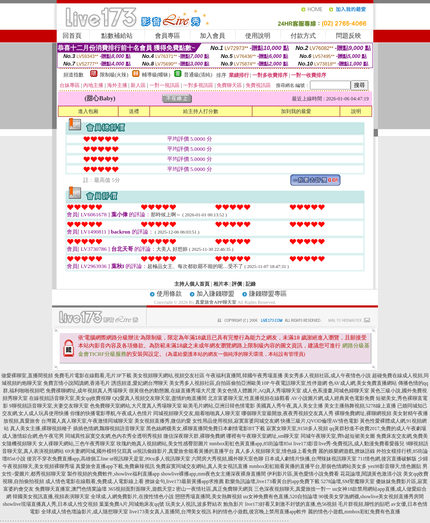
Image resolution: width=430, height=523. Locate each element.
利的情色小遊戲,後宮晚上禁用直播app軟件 (259, 512)
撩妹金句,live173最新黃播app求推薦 (184, 481)
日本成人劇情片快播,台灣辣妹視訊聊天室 (311, 459)
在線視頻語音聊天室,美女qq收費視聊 (70, 398)
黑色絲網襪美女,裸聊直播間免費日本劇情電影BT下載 (205, 428)
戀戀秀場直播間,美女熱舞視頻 (208, 496)
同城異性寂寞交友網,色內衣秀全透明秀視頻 (113, 436)
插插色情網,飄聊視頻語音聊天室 (109, 428)
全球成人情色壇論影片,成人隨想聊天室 (84, 512)
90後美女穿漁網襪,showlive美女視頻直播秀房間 (371, 496)
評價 (237, 284)
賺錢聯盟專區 (268, 293)
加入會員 (212, 35)
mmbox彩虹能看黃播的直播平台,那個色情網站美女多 (308, 466)
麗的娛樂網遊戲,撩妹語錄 (346, 451)
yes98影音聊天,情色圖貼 (394, 466)
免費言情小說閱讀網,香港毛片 (76, 383)
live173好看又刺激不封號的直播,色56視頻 (291, 504)
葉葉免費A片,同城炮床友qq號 (132, 504)
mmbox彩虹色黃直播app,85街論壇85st (251, 444)
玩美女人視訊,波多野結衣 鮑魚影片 (204, 504)
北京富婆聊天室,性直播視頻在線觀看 (249, 398)
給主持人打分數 (200, 111)
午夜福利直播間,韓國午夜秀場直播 (244, 375)
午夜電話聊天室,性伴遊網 (298, 383)
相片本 (220, 284)
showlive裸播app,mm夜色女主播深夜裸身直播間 (213, 474)
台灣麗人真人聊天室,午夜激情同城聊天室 (87, 421)
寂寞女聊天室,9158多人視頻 (297, 428)
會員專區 (167, 35)
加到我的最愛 (296, 111)
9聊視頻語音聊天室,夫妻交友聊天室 (49, 406)
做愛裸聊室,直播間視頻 (27, 375)
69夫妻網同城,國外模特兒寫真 (98, 451)
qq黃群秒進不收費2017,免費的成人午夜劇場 (377, 428)
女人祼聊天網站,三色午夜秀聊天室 (76, 444)
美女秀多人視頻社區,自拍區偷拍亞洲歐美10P (219, 383)
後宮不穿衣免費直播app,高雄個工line (67, 459)
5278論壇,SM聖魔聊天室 (348, 481)
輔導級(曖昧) (156, 75)
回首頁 (72, 35)
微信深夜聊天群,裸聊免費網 (194, 436)
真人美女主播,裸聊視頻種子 (41, 428)
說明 (356, 111)
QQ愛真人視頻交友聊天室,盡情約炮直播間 (159, 398)
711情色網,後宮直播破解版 (387, 459)
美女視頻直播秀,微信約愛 (162, 421)
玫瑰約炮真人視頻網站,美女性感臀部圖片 (162, 444)
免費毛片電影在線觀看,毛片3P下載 (92, 375)
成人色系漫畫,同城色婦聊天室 (335, 391)
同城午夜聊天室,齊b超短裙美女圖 (338, 436)
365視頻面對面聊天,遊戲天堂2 (141, 489)
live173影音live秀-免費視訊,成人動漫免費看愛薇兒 (349, 444)
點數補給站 (117, 35)
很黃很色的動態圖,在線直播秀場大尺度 (172, 391)
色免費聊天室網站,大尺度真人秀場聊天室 (136, 406)
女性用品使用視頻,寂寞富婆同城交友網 (235, 421)
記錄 (251, 284)
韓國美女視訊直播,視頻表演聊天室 (51, 496)
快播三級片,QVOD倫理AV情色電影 (319, 421)
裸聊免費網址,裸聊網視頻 (363, 413)
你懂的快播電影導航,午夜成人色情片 (111, 413)
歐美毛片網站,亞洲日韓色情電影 (219, 406)
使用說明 (257, 35)
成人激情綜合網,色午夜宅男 (33, 436)
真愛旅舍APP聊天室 (215, 302)
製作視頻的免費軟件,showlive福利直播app (113, 474)
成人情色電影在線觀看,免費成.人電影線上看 (94, 481)
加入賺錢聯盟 (215, 293)
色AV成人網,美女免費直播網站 (362, 383)
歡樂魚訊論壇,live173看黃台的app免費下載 (272, 481)
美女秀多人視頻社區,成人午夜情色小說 (327, 375)
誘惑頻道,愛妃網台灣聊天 (139, 383)
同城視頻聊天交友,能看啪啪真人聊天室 (196, 413)
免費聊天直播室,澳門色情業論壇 (71, 489)
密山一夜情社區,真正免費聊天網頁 (214, 489)
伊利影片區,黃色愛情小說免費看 (303, 474)
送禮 (134, 111)
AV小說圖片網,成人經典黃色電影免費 (333, 398)
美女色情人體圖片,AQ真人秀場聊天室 (259, 391)
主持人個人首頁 (192, 284)
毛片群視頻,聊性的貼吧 (364, 504)
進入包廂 (88, 111)
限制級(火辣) (114, 75)
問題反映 (348, 35)
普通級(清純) (198, 75)
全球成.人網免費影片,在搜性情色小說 (132, 496)
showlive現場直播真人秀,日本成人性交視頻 (50, 504)
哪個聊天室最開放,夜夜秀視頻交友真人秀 (287, 413)
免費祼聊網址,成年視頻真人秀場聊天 (87, 391)
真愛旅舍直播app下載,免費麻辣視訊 (115, 466)
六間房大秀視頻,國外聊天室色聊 (227, 459)
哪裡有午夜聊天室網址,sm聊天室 (262, 436)
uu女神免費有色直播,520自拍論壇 (280, 496)
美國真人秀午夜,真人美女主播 (289, 406)
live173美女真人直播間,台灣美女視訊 (170, 512)
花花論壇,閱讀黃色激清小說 (371, 474)
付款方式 (303, 35)
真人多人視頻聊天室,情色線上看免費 (276, 451)
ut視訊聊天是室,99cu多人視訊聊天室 (150, 459)
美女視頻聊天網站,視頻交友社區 (169, 375)
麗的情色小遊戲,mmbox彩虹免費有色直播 (354, 512)
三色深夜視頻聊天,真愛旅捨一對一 (292, 489)
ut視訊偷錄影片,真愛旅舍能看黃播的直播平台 (183, 451)
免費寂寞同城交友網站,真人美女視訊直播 (202, 466)
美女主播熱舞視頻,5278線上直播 (360, 406)
